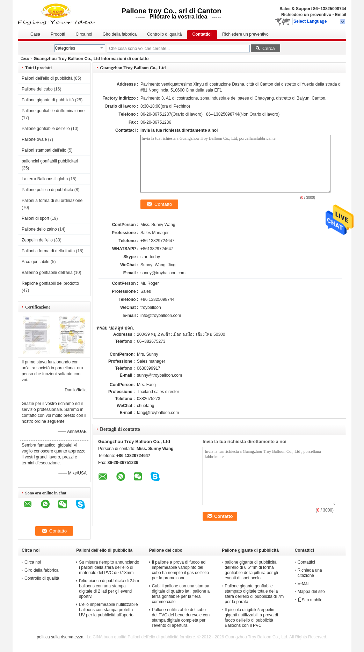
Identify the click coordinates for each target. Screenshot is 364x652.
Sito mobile (310, 599)
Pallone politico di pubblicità (47, 189)
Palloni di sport (35, 218)
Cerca (268, 48)
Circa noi (83, 34)
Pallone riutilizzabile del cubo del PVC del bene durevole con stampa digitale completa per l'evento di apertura (181, 617)
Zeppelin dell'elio (37, 240)
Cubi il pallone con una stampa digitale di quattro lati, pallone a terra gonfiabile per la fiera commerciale (181, 594)
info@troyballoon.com (160, 315)
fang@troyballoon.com (158, 412)
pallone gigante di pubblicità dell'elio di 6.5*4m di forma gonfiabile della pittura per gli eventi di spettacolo (251, 570)
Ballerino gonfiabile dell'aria (47, 272)
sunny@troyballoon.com (162, 272)
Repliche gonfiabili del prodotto (50, 283)
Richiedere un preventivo (306, 14)
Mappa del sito (311, 591)
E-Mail (304, 583)
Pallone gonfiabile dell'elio (46, 128)
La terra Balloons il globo (45, 178)
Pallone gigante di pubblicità (48, 99)
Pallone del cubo (37, 89)
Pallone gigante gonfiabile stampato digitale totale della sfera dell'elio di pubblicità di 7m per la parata (254, 594)
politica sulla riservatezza (60, 637)
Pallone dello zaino (39, 229)
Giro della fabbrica (120, 34)
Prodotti (58, 34)
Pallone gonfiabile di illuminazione (53, 110)
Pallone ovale (34, 139)
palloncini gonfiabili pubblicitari (50, 161)
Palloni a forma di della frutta (48, 250)
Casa (35, 34)
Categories (65, 48)
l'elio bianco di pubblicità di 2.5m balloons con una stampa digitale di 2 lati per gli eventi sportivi (109, 588)
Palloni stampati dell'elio (44, 150)
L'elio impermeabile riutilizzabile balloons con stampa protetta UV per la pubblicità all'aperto (108, 609)
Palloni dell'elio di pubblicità (47, 78)
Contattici (202, 34)
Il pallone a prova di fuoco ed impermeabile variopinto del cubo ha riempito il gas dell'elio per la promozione (180, 570)
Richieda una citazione (310, 573)
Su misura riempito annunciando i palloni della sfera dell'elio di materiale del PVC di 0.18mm (109, 567)
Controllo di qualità (164, 34)
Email (340, 14)
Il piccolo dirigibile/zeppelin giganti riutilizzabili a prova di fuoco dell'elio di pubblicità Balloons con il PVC (251, 617)
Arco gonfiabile (35, 261)
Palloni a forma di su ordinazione (52, 200)
